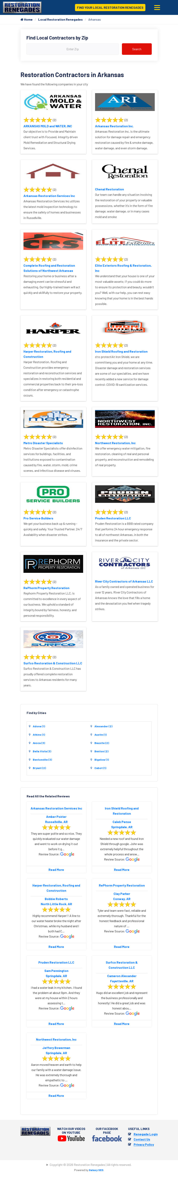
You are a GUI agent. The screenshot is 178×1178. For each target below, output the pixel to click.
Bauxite (101, 743)
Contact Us (142, 1139)
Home (26, 19)
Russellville (53, 822)
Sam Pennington (56, 971)
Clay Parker (122, 893)
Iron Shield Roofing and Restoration (121, 351)
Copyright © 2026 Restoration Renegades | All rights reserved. (90, 1164)
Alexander (103, 726)
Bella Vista (42, 751)
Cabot (100, 768)
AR (65, 822)
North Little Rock (53, 904)
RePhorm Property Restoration (46, 588)
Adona (39, 726)
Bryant (39, 768)
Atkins (39, 734)
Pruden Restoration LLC (113, 518)
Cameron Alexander (121, 976)
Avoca (39, 743)
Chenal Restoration (109, 189)
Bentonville (42, 759)
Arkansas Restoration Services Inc (49, 196)
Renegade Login (146, 1134)
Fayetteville (119, 981)
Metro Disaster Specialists (43, 443)
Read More (56, 869)
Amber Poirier (56, 816)
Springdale (119, 827)
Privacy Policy (144, 1144)
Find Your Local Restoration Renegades (110, 7)
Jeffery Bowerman (56, 1048)
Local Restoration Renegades (60, 19)
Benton (101, 751)
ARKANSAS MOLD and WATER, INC (47, 126)
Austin (100, 734)
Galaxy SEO (96, 1170)
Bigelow (101, 759)
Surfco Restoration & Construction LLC (52, 663)
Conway (119, 899)
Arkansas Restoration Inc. (114, 126)
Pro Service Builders (38, 518)
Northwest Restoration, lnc (115, 443)
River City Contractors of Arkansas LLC (124, 581)
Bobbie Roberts (56, 899)
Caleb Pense (122, 822)
